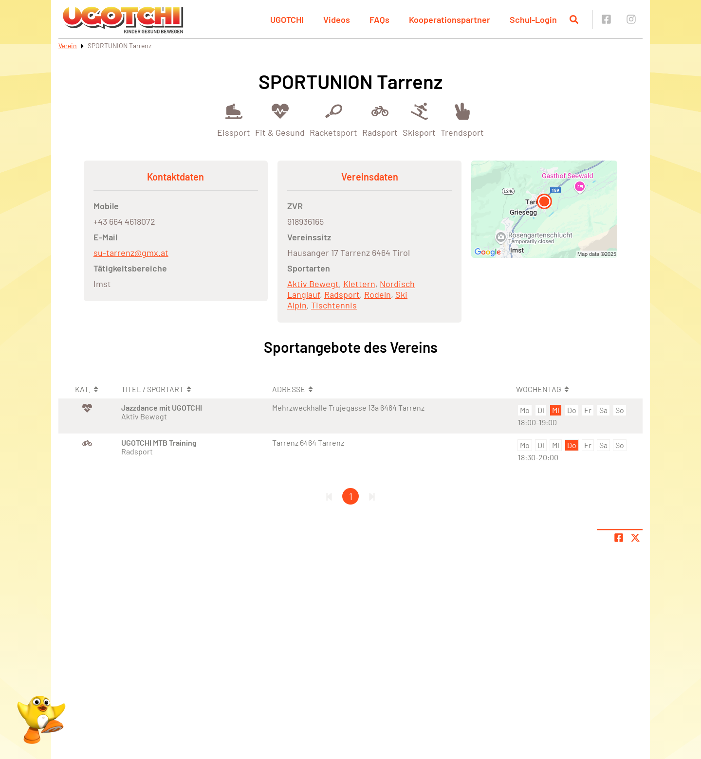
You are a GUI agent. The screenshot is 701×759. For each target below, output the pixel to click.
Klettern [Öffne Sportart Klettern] (359, 283)
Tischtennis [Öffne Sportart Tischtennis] (334, 305)
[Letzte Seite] (372, 496)
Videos (336, 19)
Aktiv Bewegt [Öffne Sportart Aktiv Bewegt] (313, 283)
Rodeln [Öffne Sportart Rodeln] (377, 294)
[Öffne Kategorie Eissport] (233, 119)
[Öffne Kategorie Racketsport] (333, 119)
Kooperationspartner (449, 19)
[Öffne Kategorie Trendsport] (462, 119)
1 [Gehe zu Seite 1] (350, 496)
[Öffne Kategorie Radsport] (380, 119)
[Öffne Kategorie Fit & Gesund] (280, 119)
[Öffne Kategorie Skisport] (419, 119)
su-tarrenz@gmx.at (130, 252)
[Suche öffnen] (574, 19)
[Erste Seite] (329, 496)
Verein (67, 45)
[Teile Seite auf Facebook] (618, 537)
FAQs (379, 19)
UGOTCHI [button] (287, 19)
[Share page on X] (635, 537)
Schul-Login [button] (533, 19)
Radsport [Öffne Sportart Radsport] (342, 294)
